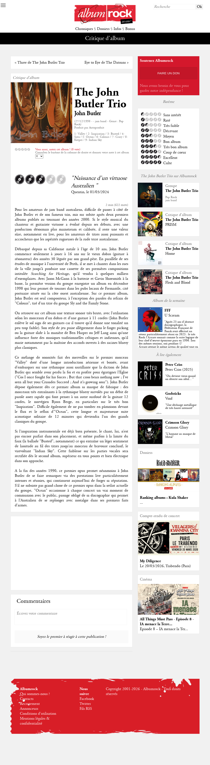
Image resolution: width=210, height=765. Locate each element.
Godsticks (173, 393)
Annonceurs (29, 708)
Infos (117, 28)
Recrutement (30, 703)
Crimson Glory (177, 422)
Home (170, 253)
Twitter (85, 703)
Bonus (130, 28)
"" (168, 337)
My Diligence (150, 561)
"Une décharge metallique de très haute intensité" (180, 406)
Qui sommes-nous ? (35, 694)
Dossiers (103, 28)
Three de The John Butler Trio (41, 62)
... (141, 502)
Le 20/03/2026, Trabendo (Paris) (165, 566)
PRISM (170, 224)
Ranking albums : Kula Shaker (164, 497)
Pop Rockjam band (171, 198)
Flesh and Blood (177, 282)
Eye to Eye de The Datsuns (105, 62)
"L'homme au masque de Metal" (180, 435)
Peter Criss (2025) (179, 369)
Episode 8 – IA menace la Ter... (164, 629)
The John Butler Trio (100, 98)
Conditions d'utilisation (38, 713)
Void (168, 398)
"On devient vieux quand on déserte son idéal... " (180, 377)
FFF (167, 310)
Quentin (77, 192)
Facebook (87, 698)
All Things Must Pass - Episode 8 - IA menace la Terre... (167, 621)
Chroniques (84, 28)
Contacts (26, 698)
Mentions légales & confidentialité (35, 721)
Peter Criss (173, 364)
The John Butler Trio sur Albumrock (168, 176)
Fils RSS (86, 708)
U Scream (171, 315)
